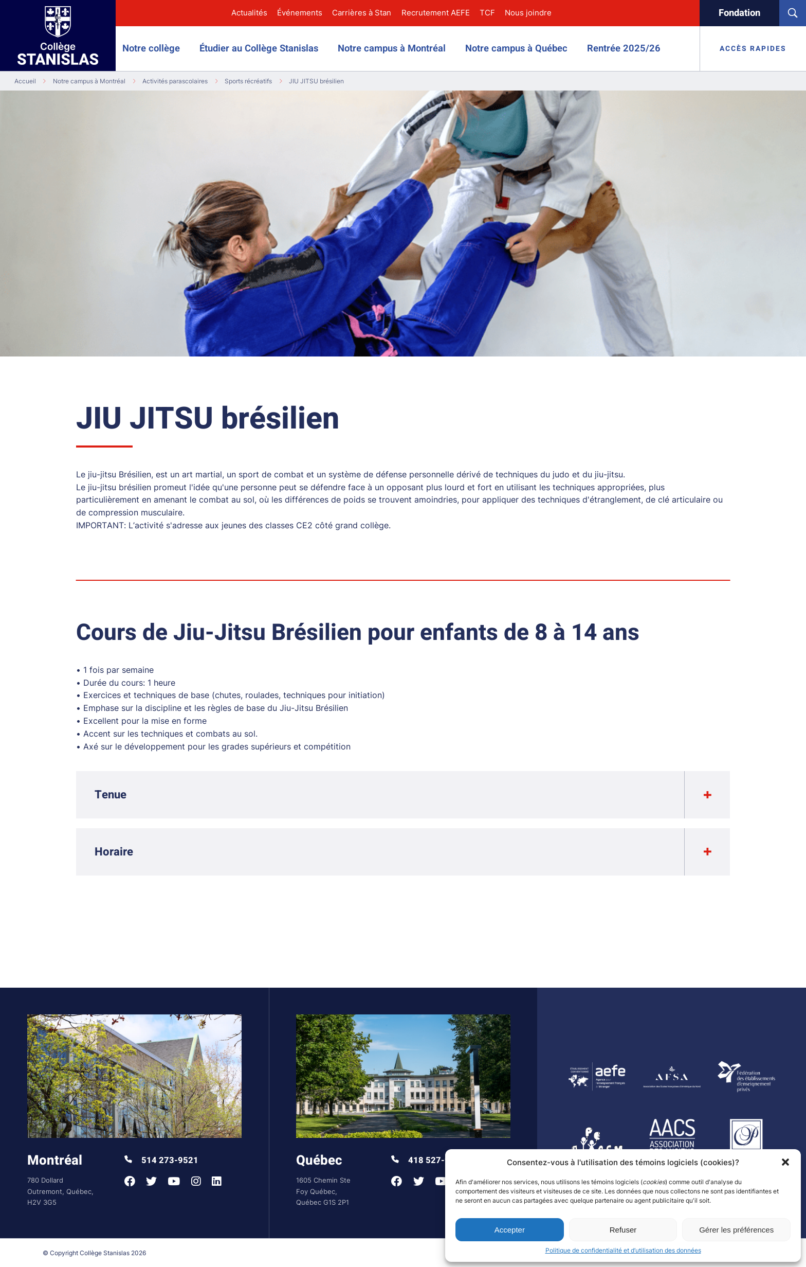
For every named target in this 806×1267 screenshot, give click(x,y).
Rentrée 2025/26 (624, 49)
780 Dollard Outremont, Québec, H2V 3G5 (60, 1191)
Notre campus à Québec (516, 49)
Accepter (509, 1229)
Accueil (25, 81)
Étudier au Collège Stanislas (258, 49)
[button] (785, 1162)
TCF (487, 12)
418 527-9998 (428, 1160)
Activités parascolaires (175, 81)
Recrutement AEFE (435, 12)
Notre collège (151, 49)
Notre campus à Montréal (392, 49)
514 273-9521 (161, 1160)
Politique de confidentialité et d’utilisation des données (623, 1250)
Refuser (623, 1229)
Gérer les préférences (736, 1229)
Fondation (739, 13)
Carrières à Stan (361, 12)
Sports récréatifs (248, 81)
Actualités (249, 12)
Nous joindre (528, 12)
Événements (299, 12)
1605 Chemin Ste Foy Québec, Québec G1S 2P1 (323, 1191)
